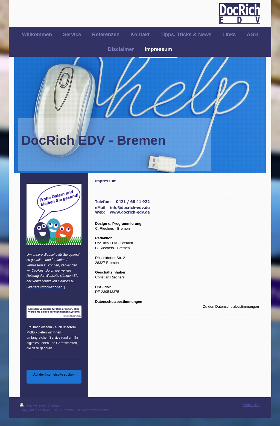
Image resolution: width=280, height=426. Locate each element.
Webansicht (251, 405)
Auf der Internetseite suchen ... (54, 377)
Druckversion (33, 405)
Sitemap (54, 405)
